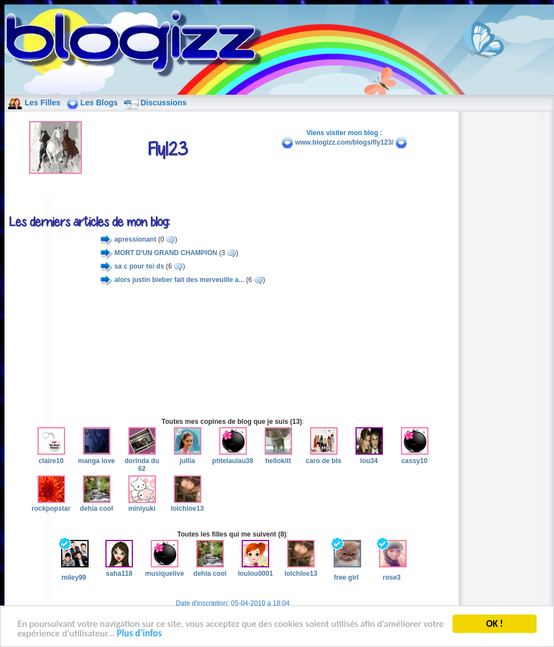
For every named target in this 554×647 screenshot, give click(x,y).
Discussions (163, 102)
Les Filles (43, 102)
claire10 (51, 456)
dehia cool (96, 504)
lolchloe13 (187, 504)
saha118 (119, 569)
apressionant (135, 239)
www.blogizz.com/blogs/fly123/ (344, 142)
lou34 (369, 456)
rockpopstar (50, 504)
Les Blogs (99, 102)
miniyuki (142, 504)
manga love (96, 456)
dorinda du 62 (141, 461)
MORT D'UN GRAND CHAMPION (166, 253)
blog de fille (136, 45)
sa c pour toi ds (139, 266)
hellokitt (278, 456)
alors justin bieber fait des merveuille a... (179, 280)
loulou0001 (255, 569)
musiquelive (164, 569)
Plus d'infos (139, 635)
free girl (346, 560)
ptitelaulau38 (232, 456)
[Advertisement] (233, 351)
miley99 (73, 560)
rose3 (391, 560)
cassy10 (414, 456)
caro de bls (323, 456)
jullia (187, 456)
